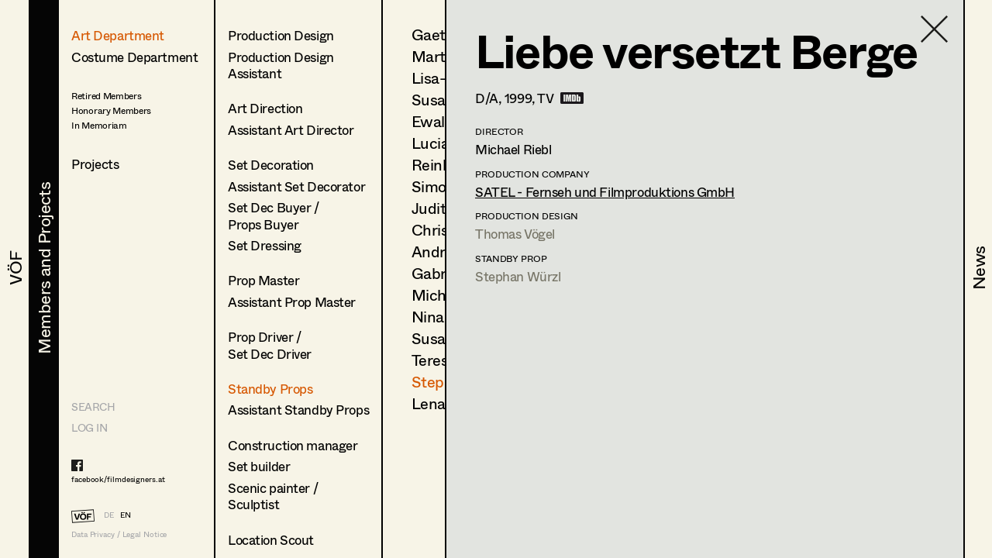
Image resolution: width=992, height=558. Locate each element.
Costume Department (134, 56)
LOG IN (89, 427)
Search (93, 406)
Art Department (117, 35)
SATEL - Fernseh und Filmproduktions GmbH (605, 191)
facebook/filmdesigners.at (118, 479)
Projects (95, 163)
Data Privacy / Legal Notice (119, 534)
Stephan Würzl (517, 276)
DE (109, 514)
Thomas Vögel (515, 233)
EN (125, 514)
